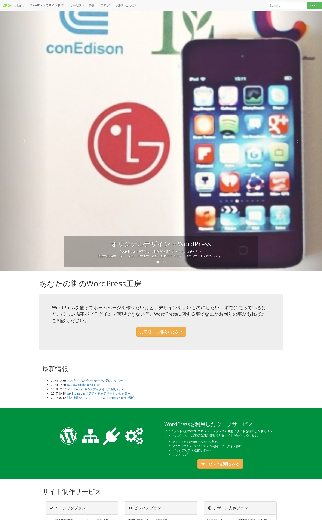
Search (314, 5)
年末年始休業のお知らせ (83, 385)
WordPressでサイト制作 (47, 5)
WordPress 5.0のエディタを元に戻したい (95, 389)
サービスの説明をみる (220, 463)
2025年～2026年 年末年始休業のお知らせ (95, 381)
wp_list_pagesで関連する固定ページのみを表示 (99, 393)
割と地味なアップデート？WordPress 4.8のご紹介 (101, 398)
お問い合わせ (125, 5)
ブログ (105, 5)
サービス (76, 5)
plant (13, 5)
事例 (91, 5)
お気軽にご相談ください (161, 331)
